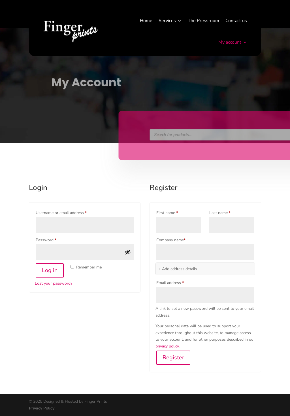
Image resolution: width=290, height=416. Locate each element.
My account (229, 42)
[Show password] (128, 252)
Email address (177, 282)
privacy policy (167, 346)
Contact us (236, 21)
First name (167, 213)
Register (173, 357)
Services (167, 21)
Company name (170, 240)
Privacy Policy (41, 408)
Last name (220, 213)
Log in (49, 270)
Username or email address (69, 212)
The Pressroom (203, 21)
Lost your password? (53, 283)
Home (146, 21)
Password (54, 239)
